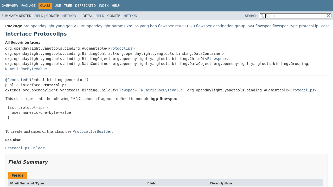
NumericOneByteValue (26, 69)
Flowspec (216, 59)
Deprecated (85, 6)
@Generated (16, 80)
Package (28, 6)
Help (116, 6)
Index (104, 6)
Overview (10, 6)
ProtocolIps (120, 48)
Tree (68, 6)
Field (38, 16)
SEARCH (251, 16)
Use (58, 6)
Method (69, 16)
